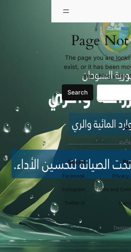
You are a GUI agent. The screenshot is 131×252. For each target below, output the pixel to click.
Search (26, 92)
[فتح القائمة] (14, 11)
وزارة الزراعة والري (100, 11)
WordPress (108, 228)
